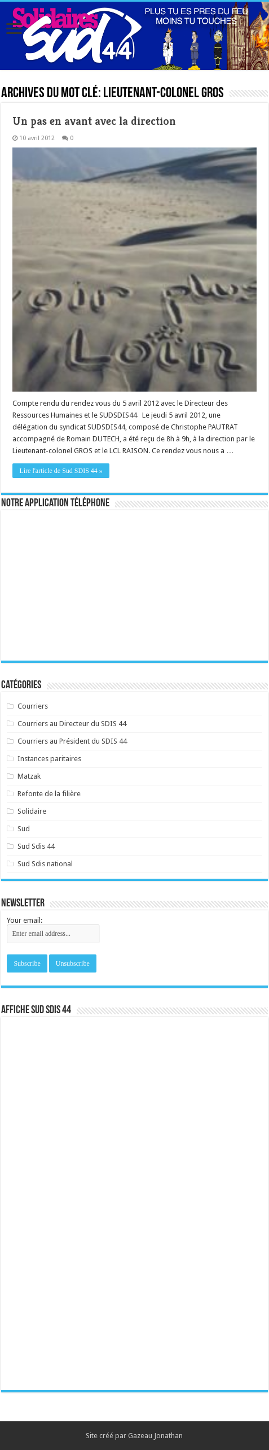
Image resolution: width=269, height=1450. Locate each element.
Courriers (32, 706)
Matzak (29, 776)
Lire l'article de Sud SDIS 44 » (60, 471)
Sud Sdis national (45, 863)
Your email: (24, 920)
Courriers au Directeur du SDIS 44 (71, 723)
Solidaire (31, 811)
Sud (23, 828)
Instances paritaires (49, 758)
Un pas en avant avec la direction (94, 121)
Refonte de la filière (49, 793)
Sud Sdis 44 (36, 846)
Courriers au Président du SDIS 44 (72, 741)
